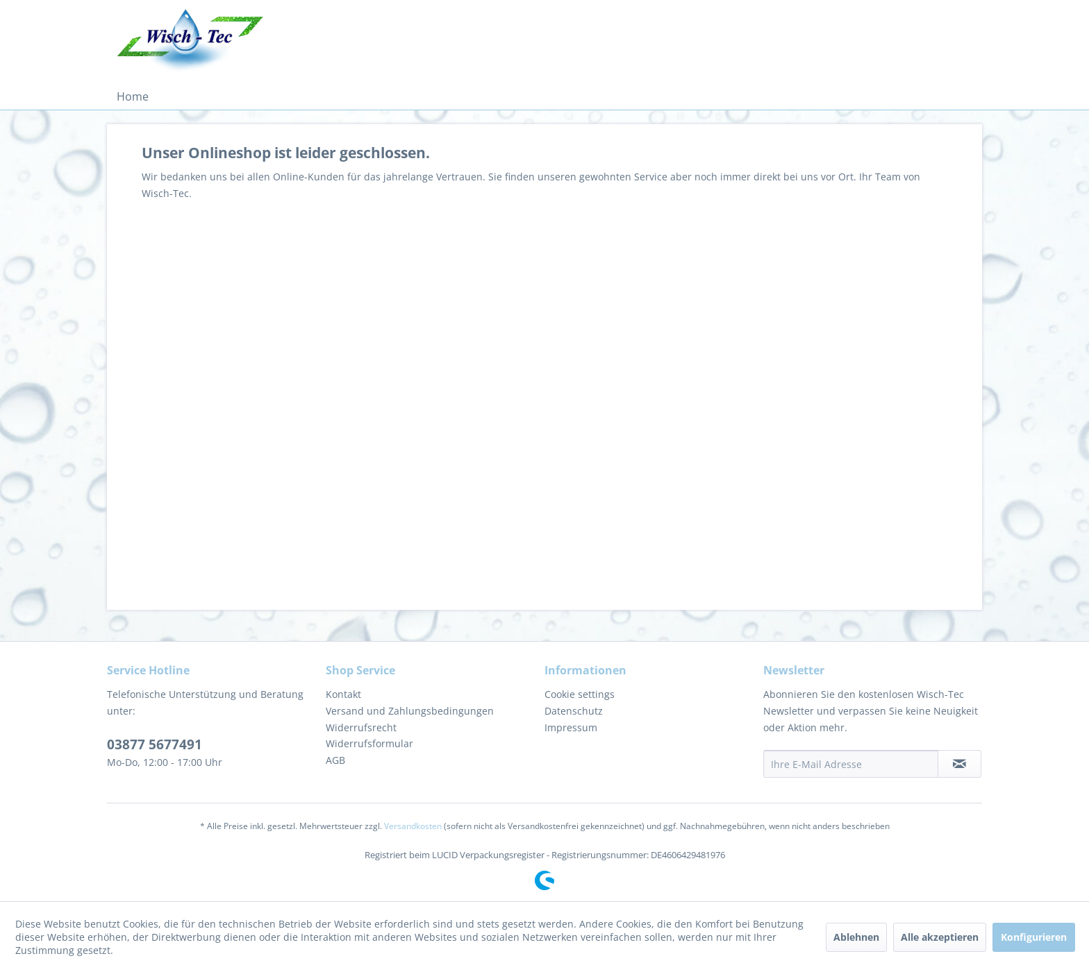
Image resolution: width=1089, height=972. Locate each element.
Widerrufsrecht (361, 727)
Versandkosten (413, 826)
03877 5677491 (154, 744)
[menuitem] (132, 96)
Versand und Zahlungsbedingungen (410, 710)
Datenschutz (573, 710)
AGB (335, 760)
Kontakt (343, 694)
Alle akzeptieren (940, 937)
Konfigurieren (1034, 937)
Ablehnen (856, 937)
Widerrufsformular (369, 743)
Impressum (570, 727)
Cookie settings (579, 694)
